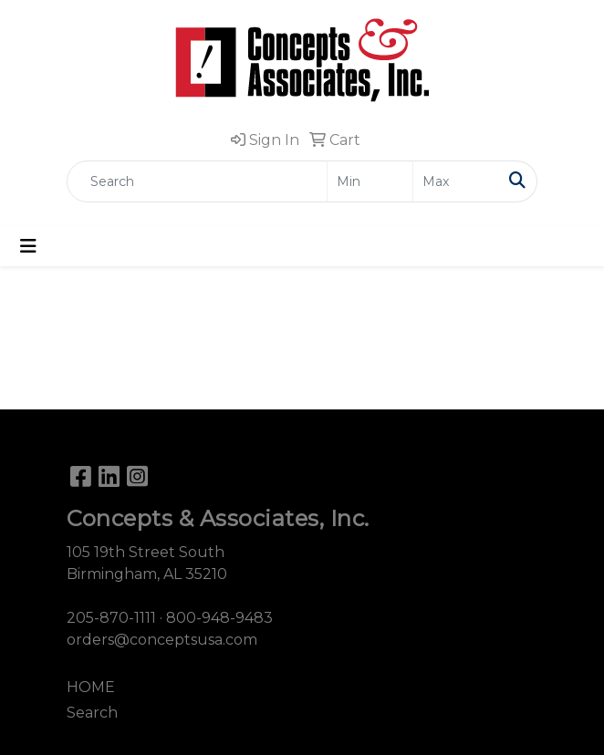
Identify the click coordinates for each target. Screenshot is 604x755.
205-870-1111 (111, 617)
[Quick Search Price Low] (370, 181)
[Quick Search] (197, 181)
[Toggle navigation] (28, 246)
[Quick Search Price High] (455, 181)
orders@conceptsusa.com (162, 639)
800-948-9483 (219, 617)
